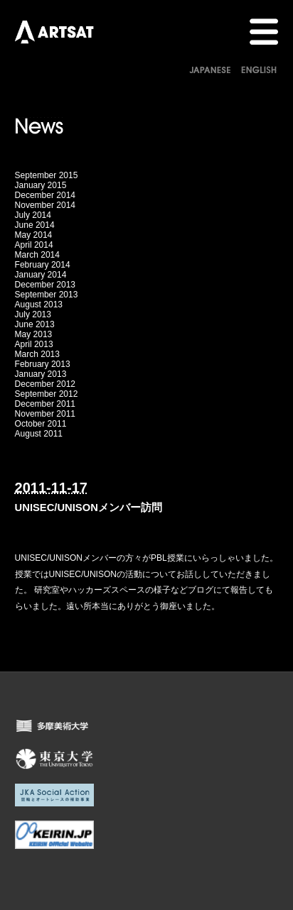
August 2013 (39, 304)
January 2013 (41, 374)
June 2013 (35, 324)
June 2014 (35, 225)
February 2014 (42, 265)
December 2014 (45, 195)
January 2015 (41, 185)
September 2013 (46, 295)
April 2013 (34, 344)
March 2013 (37, 354)
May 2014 (34, 235)
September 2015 (46, 175)
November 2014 (45, 205)
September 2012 (46, 394)
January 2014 (41, 275)
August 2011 (39, 434)
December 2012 (45, 384)
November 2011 (45, 414)
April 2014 (34, 245)
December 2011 (45, 404)
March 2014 (37, 255)
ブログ (200, 590)
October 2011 (41, 424)
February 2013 (42, 364)
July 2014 (33, 215)
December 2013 (45, 285)
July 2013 (33, 314)
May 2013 (34, 334)
